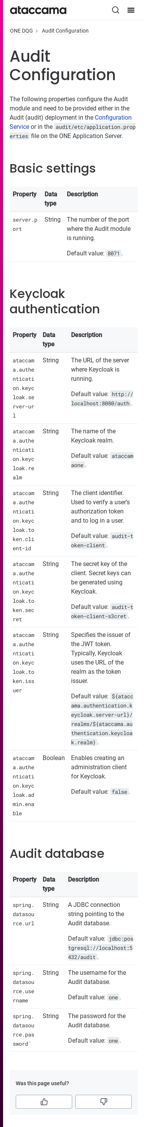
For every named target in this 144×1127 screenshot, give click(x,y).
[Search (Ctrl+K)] (115, 10)
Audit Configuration (65, 31)
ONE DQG (21, 31)
